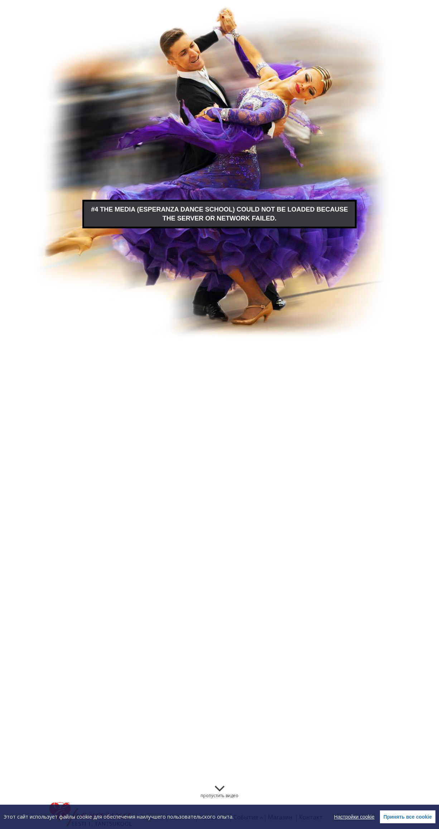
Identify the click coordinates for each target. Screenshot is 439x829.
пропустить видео (219, 795)
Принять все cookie (407, 817)
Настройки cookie (354, 817)
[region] (219, 817)
